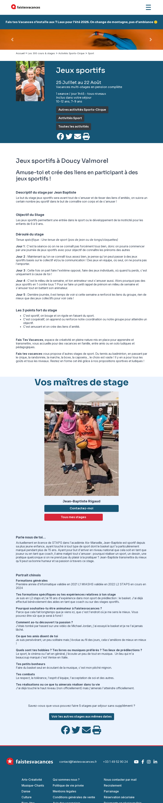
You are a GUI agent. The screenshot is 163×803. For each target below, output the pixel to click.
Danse (26, 791)
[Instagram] (149, 761)
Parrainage (111, 791)
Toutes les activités (73, 126)
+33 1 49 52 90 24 (115, 761)
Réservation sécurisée (119, 797)
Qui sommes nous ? (66, 779)
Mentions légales (64, 791)
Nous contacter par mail (120, 779)
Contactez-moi (81, 508)
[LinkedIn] (155, 761)
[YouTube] (136, 761)
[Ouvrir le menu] (148, 7)
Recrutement (113, 785)
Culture (27, 797)
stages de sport (84, 353)
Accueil (20, 53)
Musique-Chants (33, 785)
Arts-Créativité (32, 779)
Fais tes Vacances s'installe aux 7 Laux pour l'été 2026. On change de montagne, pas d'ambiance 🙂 (82, 22)
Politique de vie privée (68, 785)
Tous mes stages (73, 517)
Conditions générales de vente (74, 797)
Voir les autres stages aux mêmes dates (81, 716)
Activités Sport (70, 118)
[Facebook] (142, 761)
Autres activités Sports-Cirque (82, 110)
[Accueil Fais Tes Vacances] (25, 7)
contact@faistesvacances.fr (78, 761)
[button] (12, 39)
